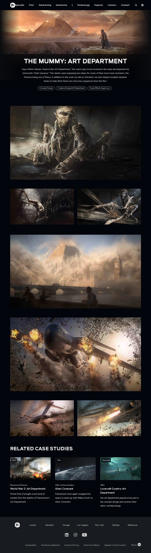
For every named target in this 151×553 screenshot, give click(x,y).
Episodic (19, 5)
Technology (83, 5)
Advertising (45, 5)
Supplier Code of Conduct (115, 545)
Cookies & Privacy (71, 545)
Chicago (66, 525)
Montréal (50, 525)
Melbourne (132, 525)
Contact (125, 5)
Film (31, 5)
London (33, 525)
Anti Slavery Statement (50, 545)
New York (99, 525)
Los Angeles (82, 525)
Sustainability (30, 545)
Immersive (61, 5)
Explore (98, 5)
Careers (112, 5)
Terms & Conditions (92, 545)
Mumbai (116, 525)
